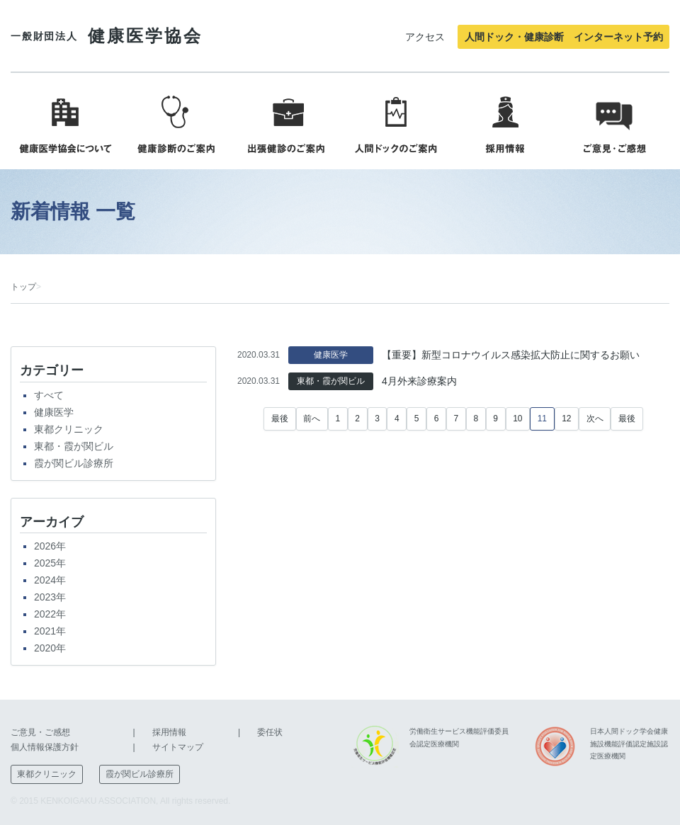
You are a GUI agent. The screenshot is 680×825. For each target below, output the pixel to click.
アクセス (425, 36)
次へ (595, 418)
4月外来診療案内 (419, 381)
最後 (279, 418)
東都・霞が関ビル (73, 446)
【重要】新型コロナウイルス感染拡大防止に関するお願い (511, 354)
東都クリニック (68, 429)
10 (517, 418)
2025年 (50, 563)
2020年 (50, 648)
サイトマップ (177, 747)
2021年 (50, 631)
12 (566, 418)
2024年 (50, 580)
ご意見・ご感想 (40, 732)
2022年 (50, 614)
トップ (23, 287)
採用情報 (169, 732)
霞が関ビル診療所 (73, 463)
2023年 (50, 597)
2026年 (50, 546)
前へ (311, 418)
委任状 (270, 732)
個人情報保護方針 (45, 747)
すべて (49, 395)
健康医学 (54, 412)
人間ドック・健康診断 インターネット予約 (564, 36)
